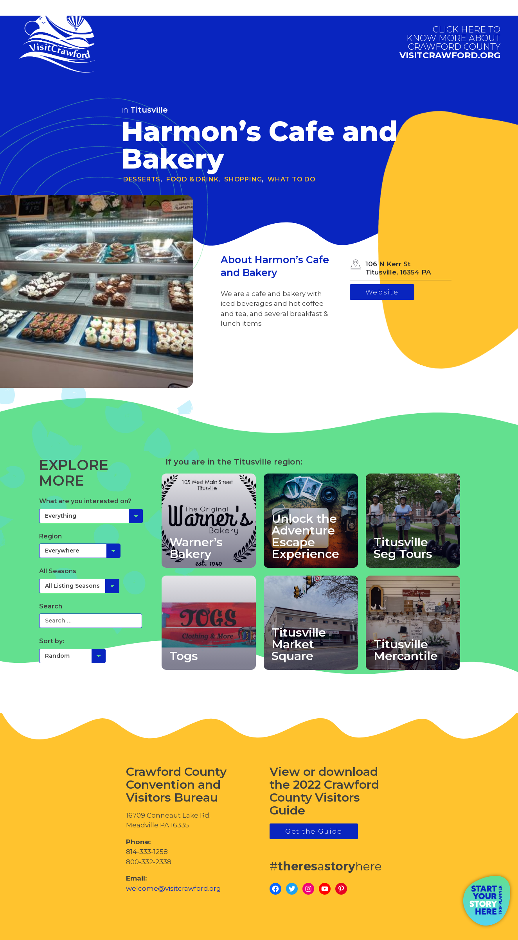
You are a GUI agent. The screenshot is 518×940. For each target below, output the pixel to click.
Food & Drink (192, 179)
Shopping (243, 179)
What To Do (292, 179)
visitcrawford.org (449, 42)
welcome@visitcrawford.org (173, 888)
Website (382, 292)
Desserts (141, 179)
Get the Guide (313, 831)
